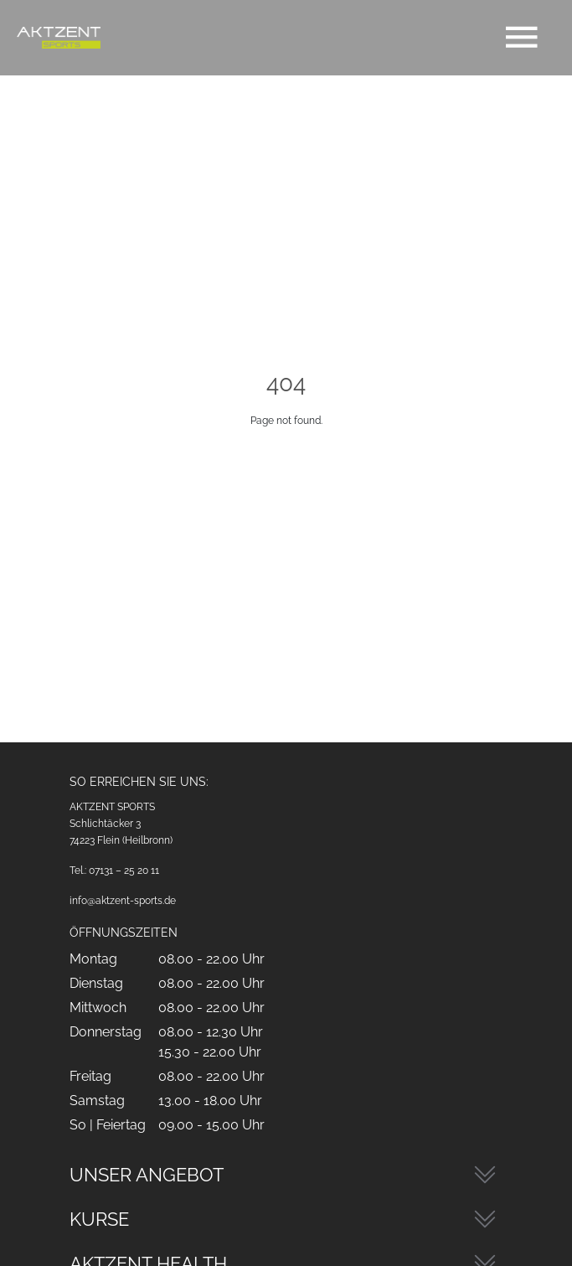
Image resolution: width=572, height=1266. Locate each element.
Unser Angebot (147, 1175)
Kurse (99, 1219)
